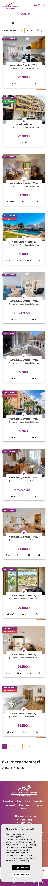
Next (41, 50)
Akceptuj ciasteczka (21, 867)
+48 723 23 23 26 (24, 823)
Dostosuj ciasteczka (21, 875)
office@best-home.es (27, 816)
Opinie (39, 805)
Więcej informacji (21, 861)
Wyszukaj (24, 13)
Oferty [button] (27, 801)
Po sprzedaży (38, 801)
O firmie (20, 801)
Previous (6, 50)
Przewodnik (29, 805)
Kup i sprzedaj (10, 805)
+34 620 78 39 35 (24, 820)
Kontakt (24, 809)
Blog (21, 805)
